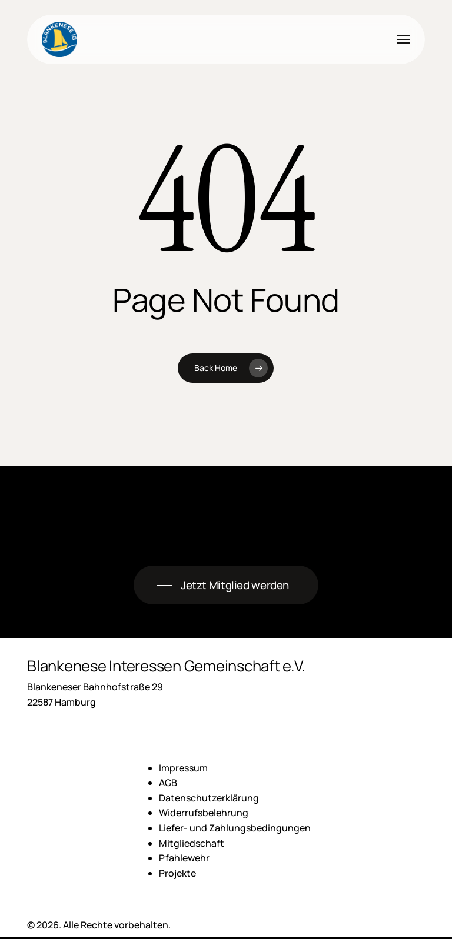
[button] (403, 39)
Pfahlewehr (184, 857)
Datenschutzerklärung (209, 797)
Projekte (177, 873)
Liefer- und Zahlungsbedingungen (235, 827)
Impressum (183, 767)
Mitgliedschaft (191, 843)
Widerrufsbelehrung (203, 812)
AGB (168, 782)
